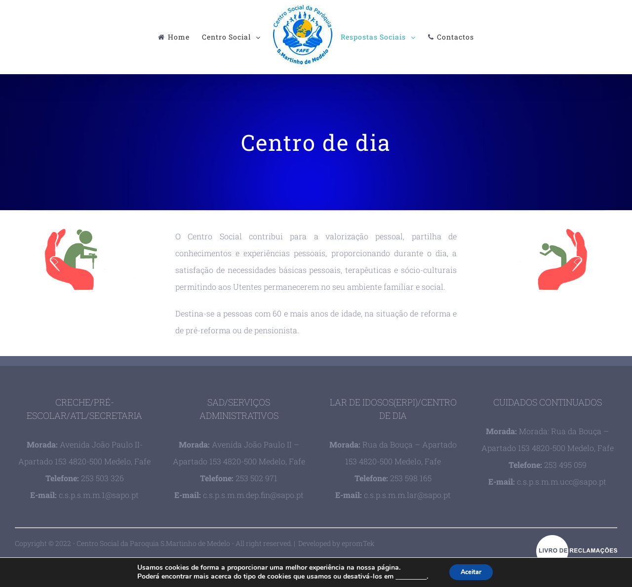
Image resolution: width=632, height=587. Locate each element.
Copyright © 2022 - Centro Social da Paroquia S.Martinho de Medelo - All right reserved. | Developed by (178, 543)
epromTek (358, 543)
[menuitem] (178, 37)
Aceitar (471, 571)
